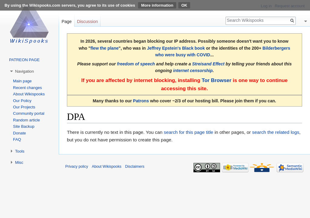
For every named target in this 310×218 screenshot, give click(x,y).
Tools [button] (20, 151)
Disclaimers (134, 166)
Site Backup (23, 126)
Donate (19, 133)
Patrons (141, 100)
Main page (22, 81)
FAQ (17, 139)
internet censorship (193, 70)
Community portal (28, 113)
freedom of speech (136, 63)
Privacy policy (76, 166)
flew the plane (105, 48)
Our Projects (24, 107)
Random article (26, 120)
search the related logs (275, 132)
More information (157, 5)
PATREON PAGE (24, 60)
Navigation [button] (24, 71)
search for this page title (188, 132)
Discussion (87, 21)
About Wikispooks (29, 94)
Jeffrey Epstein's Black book (176, 48)
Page (66, 21)
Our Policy (22, 100)
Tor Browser (216, 80)
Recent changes (27, 87)
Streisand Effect (208, 63)
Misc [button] (19, 162)
